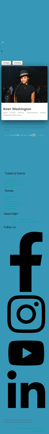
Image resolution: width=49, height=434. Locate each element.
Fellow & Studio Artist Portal (14, 204)
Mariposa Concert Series (13, 181)
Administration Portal (12, 201)
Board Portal (9, 199)
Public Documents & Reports (26, 428)
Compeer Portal (10, 208)
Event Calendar (10, 179)
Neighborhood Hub (11, 196)
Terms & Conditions (38, 431)
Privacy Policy (40, 428)
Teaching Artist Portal (12, 206)
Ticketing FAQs (10, 186)
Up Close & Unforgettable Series (16, 184)
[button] (2, 42)
